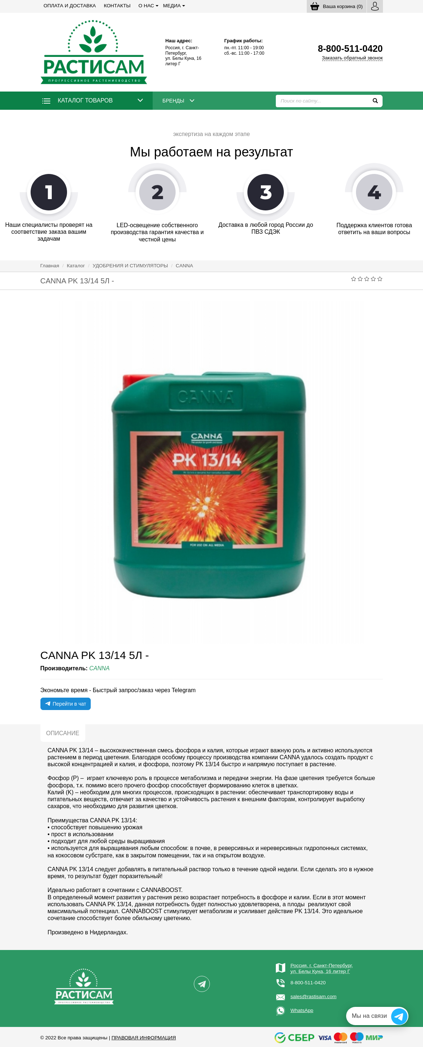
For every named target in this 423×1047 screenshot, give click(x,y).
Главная (49, 265)
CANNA (184, 265)
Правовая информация (143, 1037)
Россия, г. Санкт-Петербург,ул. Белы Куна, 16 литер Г (321, 968)
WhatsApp (301, 1010)
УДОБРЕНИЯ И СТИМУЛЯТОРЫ (130, 265)
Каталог (76, 265)
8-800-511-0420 (308, 982)
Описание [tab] (62, 733)
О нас (146, 5)
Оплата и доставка (70, 5)
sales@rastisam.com (313, 996)
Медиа (172, 5)
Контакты (117, 5)
